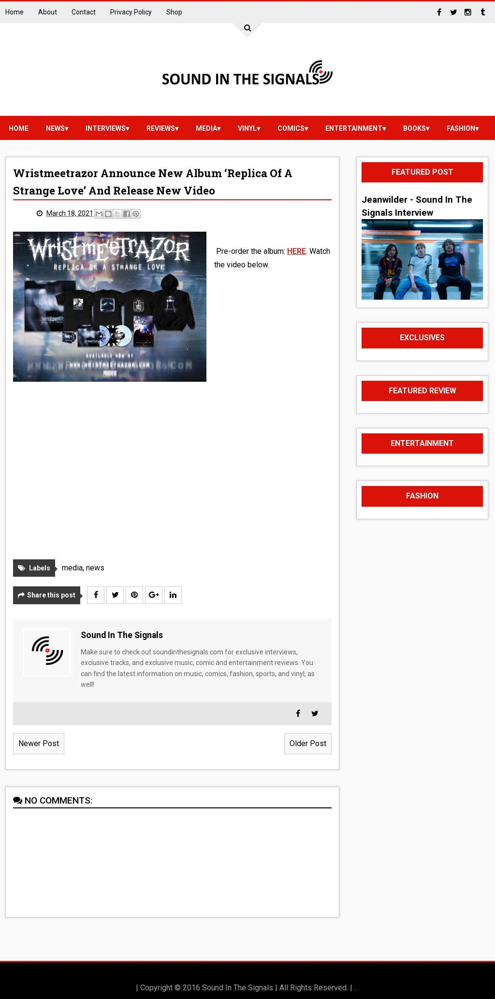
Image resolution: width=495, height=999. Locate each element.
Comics (291, 128)
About (47, 12)
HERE (296, 251)
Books (414, 128)
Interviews (106, 128)
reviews (160, 128)
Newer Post (38, 743)
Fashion (461, 128)
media (206, 128)
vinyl (247, 128)
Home (14, 12)
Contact (84, 12)
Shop (174, 12)
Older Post (308, 743)
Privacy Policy (131, 12)
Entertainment (353, 128)
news (55, 128)
